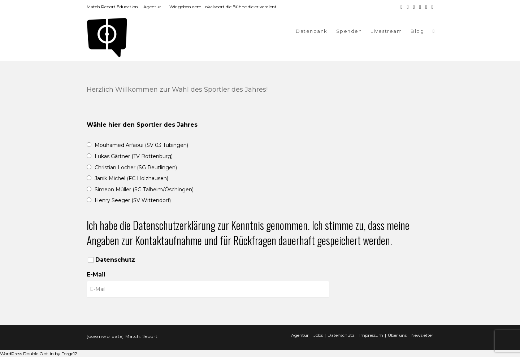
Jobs (318, 335)
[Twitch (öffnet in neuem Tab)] (431, 6)
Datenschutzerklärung (174, 225)
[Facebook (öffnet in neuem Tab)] (401, 6)
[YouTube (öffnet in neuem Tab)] (420, 6)
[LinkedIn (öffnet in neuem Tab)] (414, 6)
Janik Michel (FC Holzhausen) (131, 178)
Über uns (397, 335)
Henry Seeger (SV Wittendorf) (133, 200)
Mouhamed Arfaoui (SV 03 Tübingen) (141, 145)
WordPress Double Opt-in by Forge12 (38, 353)
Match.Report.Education (112, 6)
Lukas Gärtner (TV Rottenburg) (134, 156)
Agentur (152, 6)
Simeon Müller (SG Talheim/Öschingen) (144, 189)
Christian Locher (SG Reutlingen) (136, 167)
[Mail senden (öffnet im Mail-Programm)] (426, 6)
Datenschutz (115, 259)
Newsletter (422, 335)
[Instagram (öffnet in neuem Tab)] (407, 6)
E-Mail (96, 274)
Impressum (371, 335)
